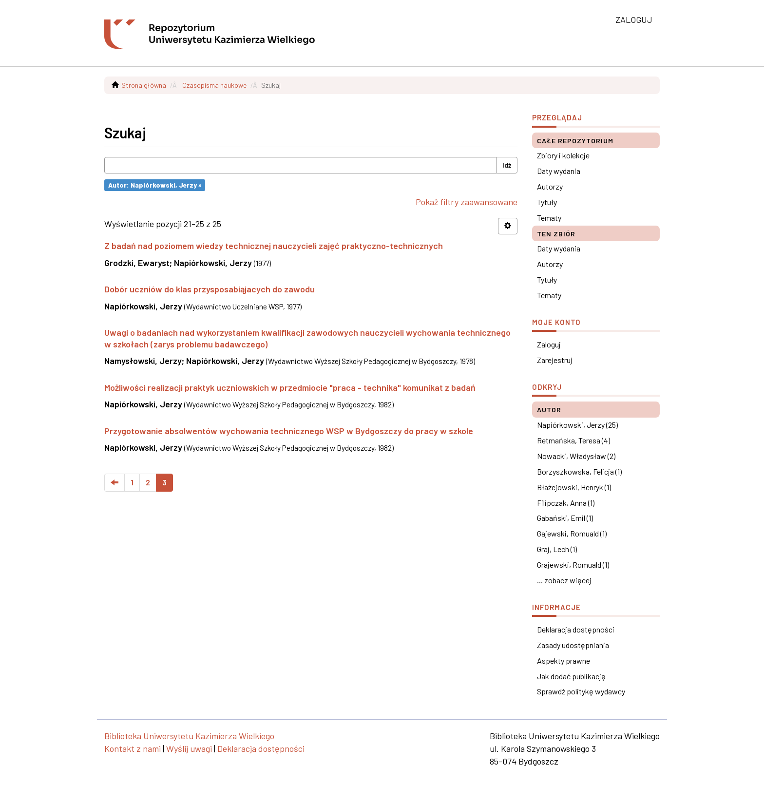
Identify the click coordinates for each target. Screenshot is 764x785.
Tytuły (547, 202)
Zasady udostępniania (573, 645)
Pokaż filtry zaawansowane (466, 201)
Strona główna (143, 85)
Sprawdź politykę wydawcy (581, 691)
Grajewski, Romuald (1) (573, 564)
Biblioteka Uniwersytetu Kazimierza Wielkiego (189, 735)
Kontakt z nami (132, 748)
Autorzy (550, 186)
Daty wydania (558, 170)
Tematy (549, 217)
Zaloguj (549, 344)
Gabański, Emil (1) (565, 517)
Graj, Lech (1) (557, 549)
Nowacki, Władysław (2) (576, 455)
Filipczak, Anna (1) (565, 502)
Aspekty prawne (563, 660)
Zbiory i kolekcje (563, 155)
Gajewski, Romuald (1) (572, 533)
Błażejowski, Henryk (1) (574, 487)
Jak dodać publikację (571, 676)
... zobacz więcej (564, 580)
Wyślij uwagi (189, 748)
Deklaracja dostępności (575, 629)
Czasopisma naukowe (214, 85)
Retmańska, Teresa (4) (573, 440)
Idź (506, 165)
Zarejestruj (555, 359)
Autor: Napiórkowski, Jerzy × (154, 185)
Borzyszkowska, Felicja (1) (579, 471)
